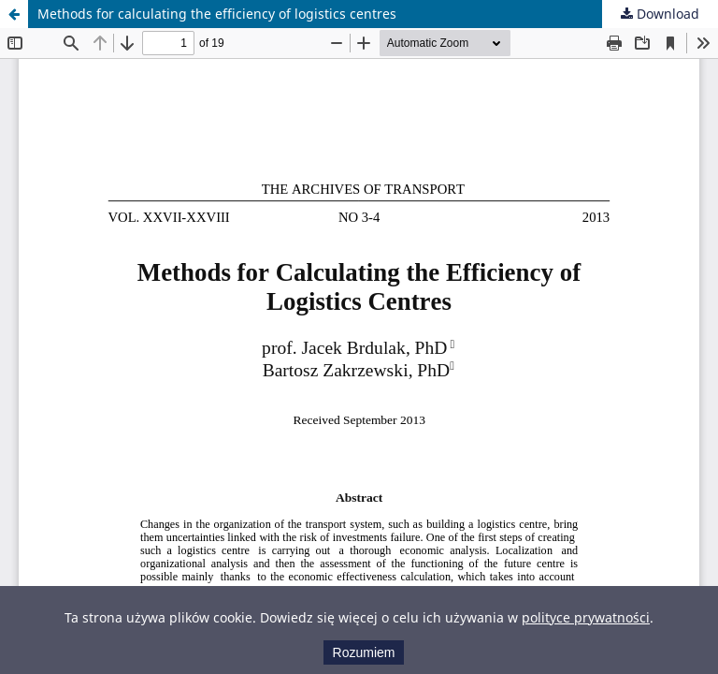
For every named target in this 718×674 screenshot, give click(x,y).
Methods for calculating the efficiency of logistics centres (216, 13)
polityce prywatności (586, 617)
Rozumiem (364, 652)
